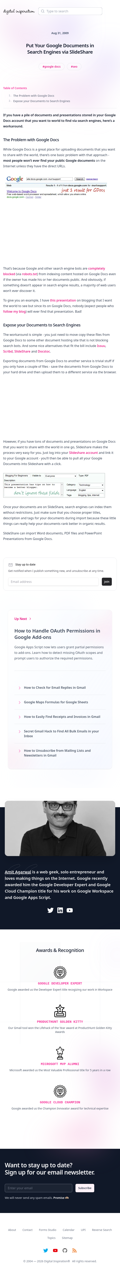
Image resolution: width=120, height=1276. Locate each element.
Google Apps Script (31, 897)
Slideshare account (83, 452)
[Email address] (53, 582)
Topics (51, 1238)
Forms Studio (47, 1230)
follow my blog (14, 311)
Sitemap (67, 1238)
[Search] (70, 11)
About (12, 1230)
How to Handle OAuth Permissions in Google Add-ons (57, 633)
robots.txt (29, 274)
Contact (27, 1230)
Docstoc (44, 351)
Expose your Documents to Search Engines (39, 101)
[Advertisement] (60, 234)
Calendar (68, 1230)
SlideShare (22, 351)
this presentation (63, 300)
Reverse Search (102, 1230)
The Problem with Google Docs (31, 96)
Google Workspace (95, 891)
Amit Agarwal (18, 872)
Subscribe (84, 1188)
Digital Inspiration (56, 1261)
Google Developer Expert (63, 884)
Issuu (101, 346)
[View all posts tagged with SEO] (74, 66)
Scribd (8, 351)
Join (106, 581)
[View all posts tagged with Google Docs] (51, 66)
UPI (83, 1230)
